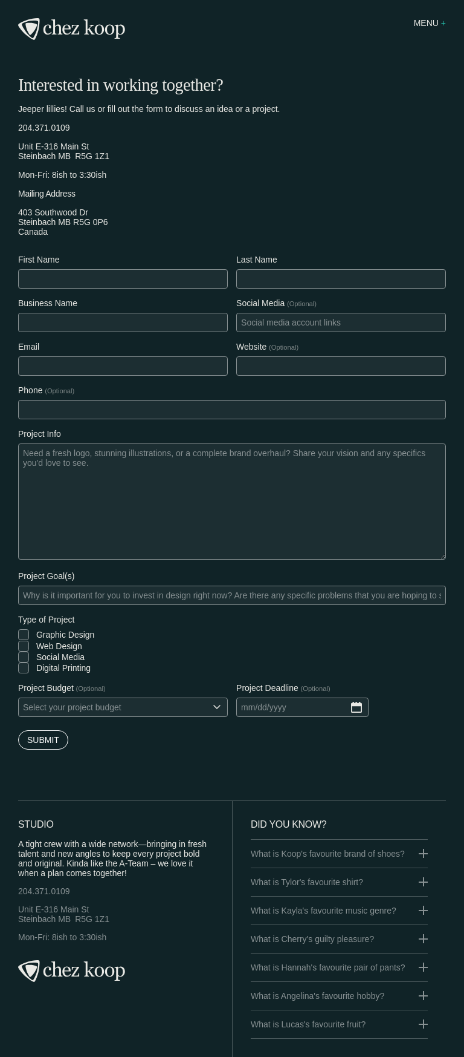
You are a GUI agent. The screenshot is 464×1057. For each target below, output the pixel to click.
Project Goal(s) (46, 576)
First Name (38, 259)
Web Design (59, 646)
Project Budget (46, 688)
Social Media (260, 303)
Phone (30, 390)
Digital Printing (63, 668)
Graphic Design (65, 635)
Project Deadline (267, 688)
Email (28, 347)
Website (251, 347)
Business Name (47, 303)
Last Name (256, 259)
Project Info (39, 434)
